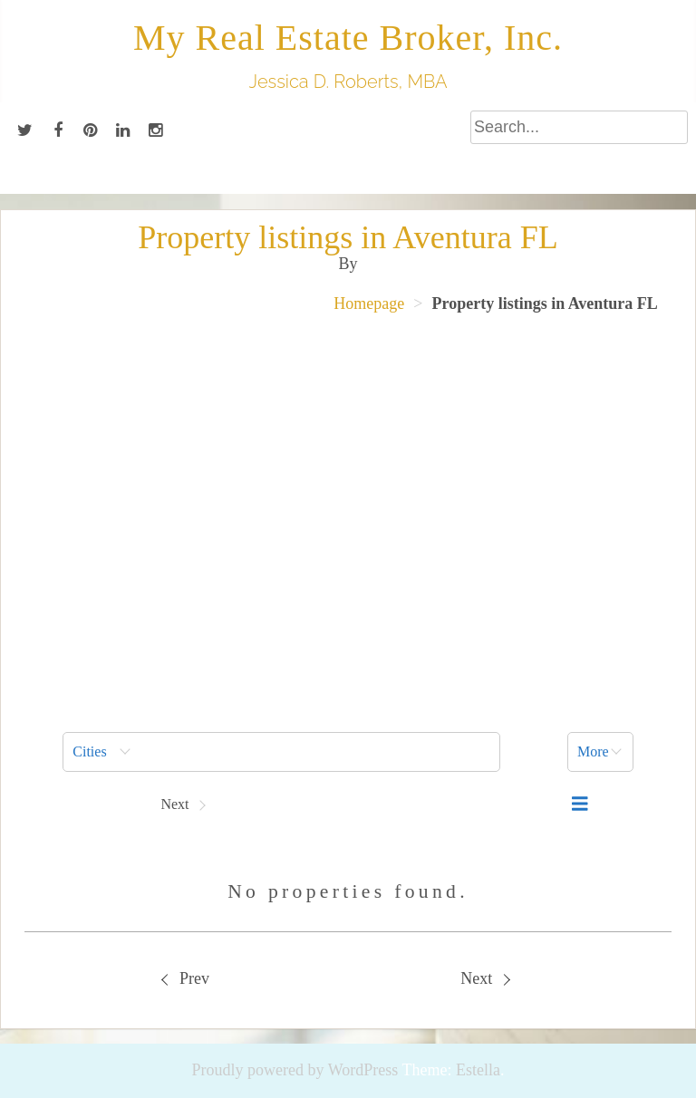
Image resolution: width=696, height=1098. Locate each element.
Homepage (369, 303)
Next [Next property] (484, 978)
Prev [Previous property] (185, 978)
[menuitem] (281, 752)
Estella (478, 1070)
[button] (281, 752)
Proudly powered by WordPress (295, 1070)
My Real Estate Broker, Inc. (348, 37)
